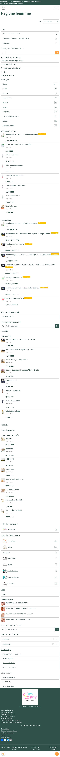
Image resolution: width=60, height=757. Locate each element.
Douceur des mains (12, 401)
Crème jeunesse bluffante (15, 185)
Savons (30, 107)
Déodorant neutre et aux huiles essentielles (21, 134)
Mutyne (30, 565)
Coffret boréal (10, 380)
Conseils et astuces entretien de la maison (30, 38)
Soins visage (6, 644)
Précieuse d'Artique (12, 411)
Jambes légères (8, 658)
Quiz (4, 594)
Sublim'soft (9, 459)
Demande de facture (9, 64)
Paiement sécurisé (6, 718)
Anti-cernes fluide (12, 490)
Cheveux (30, 93)
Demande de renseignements (12, 61)
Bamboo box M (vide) (13, 510)
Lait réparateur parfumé (14, 298)
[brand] (4, 8)
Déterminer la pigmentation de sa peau (20, 608)
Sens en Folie (30, 553)
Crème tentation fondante (15, 175)
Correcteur (9, 469)
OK (57, 52)
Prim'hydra (9, 449)
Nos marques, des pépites (9, 731)
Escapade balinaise (9, 663)
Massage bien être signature (11, 654)
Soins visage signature (9, 686)
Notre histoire (5, 729)
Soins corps (6, 639)
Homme (30, 102)
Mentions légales (6, 747)
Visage (30, 84)
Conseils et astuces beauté (30, 34)
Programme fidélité (7, 712)
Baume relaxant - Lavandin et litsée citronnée (22, 288)
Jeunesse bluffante (9, 677)
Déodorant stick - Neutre (15, 244)
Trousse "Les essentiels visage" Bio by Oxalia (22, 370)
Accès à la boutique (7, 710)
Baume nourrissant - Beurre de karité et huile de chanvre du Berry (30, 265)
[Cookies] (3, 754)
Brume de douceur (12, 196)
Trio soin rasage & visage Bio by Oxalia (20, 339)
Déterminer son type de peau (16, 603)
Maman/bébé (30, 98)
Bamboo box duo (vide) (14, 500)
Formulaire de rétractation (11, 68)
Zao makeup (30, 541)
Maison (30, 121)
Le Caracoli (30, 583)
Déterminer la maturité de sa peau (18, 619)
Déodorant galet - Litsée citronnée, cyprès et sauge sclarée (28, 254)
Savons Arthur (30, 558)
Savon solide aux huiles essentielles (18, 144)
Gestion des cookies (53, 748)
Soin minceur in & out (9, 667)
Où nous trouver (6, 737)
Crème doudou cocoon (14, 165)
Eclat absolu (6, 681)
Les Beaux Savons (30, 577)
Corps (30, 89)
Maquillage (30, 43)
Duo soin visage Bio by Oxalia (16, 360)
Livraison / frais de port (8, 714)
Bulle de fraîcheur (12, 155)
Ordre (40, 21)
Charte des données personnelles (11, 722)
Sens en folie (30, 529)
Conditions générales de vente (10, 720)
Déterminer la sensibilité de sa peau (19, 614)
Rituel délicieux (11, 206)
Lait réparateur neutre (14, 277)
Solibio (30, 547)
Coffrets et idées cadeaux (30, 116)
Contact (3, 735)
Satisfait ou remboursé (8, 716)
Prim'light (8, 438)
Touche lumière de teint (14, 479)
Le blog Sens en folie (7, 733)
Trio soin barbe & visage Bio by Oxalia (19, 349)
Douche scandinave (12, 390)
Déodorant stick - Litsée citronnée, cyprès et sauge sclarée (28, 234)
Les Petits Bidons (30, 571)
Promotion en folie (30, 125)
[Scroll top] (57, 754)
